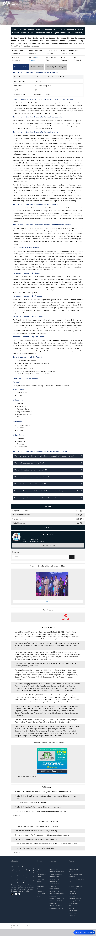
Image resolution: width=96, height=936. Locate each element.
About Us (40, 874)
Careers (39, 878)
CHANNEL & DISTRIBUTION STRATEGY (54, 891)
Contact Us (40, 893)
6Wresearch (19, 932)
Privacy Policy (41, 881)
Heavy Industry (74, 891)
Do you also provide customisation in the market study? (48, 498)
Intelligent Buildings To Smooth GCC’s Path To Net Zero (36, 855)
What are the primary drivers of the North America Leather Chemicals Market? (48, 456)
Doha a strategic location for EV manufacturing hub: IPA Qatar (38, 831)
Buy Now (48, 528)
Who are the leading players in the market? (48, 470)
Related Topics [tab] (37, 67)
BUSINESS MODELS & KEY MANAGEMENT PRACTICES (57, 908)
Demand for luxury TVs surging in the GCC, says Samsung (36, 835)
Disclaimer (40, 891)
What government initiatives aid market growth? (48, 477)
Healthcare (72, 900)
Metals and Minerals (75, 912)
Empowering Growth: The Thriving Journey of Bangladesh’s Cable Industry (43, 840)
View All (48, 601)
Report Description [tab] (21, 67)
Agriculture (72, 922)
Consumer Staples (75, 905)
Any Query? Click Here (48, 545)
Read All (16, 820)
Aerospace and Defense (76, 874)
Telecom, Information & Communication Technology (77, 896)
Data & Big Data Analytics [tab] (56, 67)
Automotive (72, 903)
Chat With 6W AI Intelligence (84, 933)
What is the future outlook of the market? (48, 484)
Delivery (39, 888)
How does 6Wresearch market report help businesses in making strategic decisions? (48, 491)
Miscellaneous (73, 920)
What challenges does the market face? (48, 463)
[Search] (87, 3)
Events (39, 876)
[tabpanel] (48, 584)
